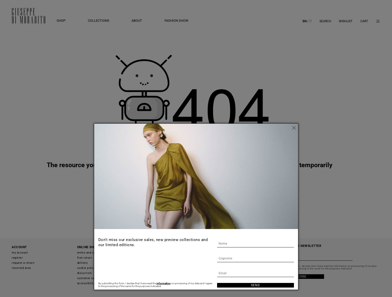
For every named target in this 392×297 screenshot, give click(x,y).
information (164, 283)
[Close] (294, 127)
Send (255, 285)
